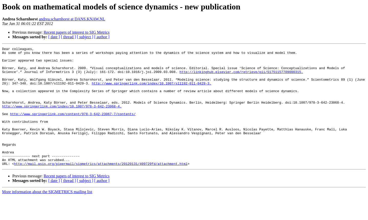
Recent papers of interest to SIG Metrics (77, 32)
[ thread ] (68, 37)
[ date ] (54, 37)
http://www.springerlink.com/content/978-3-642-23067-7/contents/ (72, 127)
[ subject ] (85, 37)
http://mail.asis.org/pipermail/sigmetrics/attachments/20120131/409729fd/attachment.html (101, 187)
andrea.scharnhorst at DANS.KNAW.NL (72, 19)
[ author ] (102, 37)
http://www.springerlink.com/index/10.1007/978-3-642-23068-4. (62, 118)
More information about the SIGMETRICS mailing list (47, 215)
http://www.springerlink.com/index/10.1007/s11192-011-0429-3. (151, 91)
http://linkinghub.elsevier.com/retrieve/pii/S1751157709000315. (241, 77)
